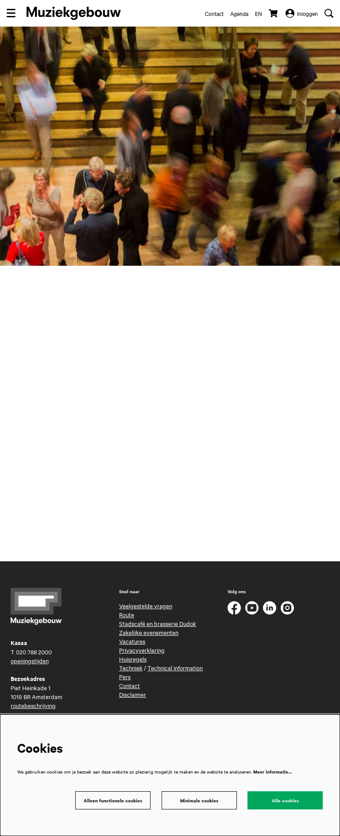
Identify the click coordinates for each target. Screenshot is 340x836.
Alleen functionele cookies (113, 800)
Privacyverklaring (142, 650)
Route (126, 614)
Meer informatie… (272, 771)
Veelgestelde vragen (145, 606)
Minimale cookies (199, 800)
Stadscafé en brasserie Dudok (157, 623)
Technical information (175, 668)
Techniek (131, 668)
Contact (214, 13)
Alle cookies (285, 800)
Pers (125, 676)
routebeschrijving (33, 705)
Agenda (239, 13)
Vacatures (132, 641)
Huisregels (133, 659)
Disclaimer (132, 694)
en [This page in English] (258, 13)
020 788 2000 (34, 652)
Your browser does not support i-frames (170, 411)
